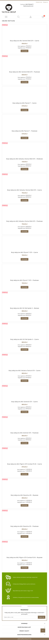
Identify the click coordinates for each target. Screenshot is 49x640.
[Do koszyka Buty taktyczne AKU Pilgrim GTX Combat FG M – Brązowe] (24, 567)
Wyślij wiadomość (28, 6)
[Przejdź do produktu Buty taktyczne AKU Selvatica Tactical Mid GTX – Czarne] (24, 182)
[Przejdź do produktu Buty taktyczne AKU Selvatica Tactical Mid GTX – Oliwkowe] (24, 151)
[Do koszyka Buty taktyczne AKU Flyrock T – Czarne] (24, 110)
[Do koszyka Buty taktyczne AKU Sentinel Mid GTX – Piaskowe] (24, 82)
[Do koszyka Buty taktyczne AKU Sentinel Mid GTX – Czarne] (24, 51)
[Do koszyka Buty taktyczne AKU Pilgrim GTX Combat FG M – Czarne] (24, 474)
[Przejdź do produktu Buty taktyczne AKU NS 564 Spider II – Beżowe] (24, 300)
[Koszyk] (43, 16)
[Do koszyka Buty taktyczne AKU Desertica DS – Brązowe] (24, 505)
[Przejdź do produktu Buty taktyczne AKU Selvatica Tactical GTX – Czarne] (24, 363)
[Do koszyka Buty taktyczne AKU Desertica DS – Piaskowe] (24, 536)
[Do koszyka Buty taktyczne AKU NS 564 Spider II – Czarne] (24, 349)
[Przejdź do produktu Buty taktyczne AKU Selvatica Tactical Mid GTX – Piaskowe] (24, 213)
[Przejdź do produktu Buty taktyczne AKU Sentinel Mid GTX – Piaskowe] (24, 64)
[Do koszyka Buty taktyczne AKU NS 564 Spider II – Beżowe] (24, 318)
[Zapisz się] (41, 617)
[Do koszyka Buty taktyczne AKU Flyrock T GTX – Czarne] (24, 259)
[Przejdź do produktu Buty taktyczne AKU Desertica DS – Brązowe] (24, 487)
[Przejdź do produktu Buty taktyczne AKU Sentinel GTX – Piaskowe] (24, 425)
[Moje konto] (30, 17)
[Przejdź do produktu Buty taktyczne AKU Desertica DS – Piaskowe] (24, 518)
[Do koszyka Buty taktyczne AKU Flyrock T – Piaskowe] (24, 138)
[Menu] (6, 17)
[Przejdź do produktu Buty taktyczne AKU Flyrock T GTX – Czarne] (24, 244)
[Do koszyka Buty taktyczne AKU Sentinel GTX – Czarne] (24, 412)
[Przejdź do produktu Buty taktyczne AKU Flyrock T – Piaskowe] (24, 123)
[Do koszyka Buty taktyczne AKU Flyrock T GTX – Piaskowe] (24, 287)
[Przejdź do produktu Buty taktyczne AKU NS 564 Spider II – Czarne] (24, 331)
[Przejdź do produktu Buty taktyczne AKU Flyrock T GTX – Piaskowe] (24, 272)
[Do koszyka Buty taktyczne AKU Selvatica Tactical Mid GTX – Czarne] (24, 200)
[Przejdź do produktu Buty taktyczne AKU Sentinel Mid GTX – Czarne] (24, 33)
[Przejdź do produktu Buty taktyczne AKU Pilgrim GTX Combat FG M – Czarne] (24, 456)
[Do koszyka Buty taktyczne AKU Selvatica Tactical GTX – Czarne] (24, 380)
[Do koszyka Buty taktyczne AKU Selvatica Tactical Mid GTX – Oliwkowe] (24, 169)
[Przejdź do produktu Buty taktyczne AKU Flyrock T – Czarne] (24, 95)
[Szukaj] (18, 16)
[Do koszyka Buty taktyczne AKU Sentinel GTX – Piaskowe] (24, 443)
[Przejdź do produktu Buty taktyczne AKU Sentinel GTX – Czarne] (24, 394)
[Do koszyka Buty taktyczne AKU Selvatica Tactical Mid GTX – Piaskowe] (24, 231)
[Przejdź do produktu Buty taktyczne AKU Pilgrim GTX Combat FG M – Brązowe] (24, 550)
